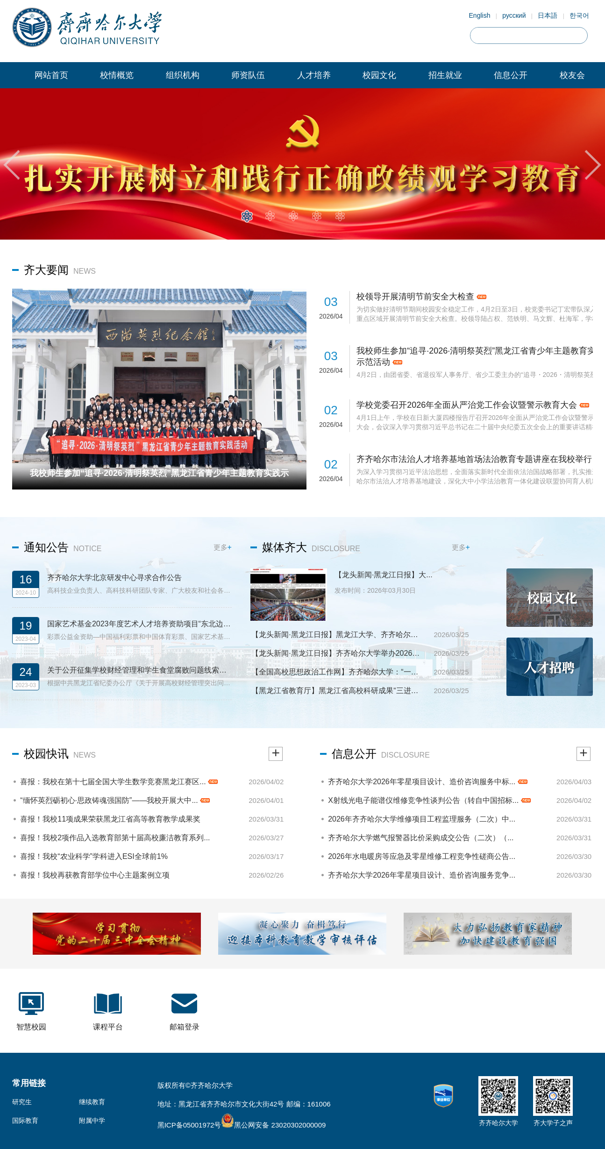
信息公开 (510, 75)
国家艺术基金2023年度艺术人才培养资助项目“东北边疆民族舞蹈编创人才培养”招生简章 (139, 624)
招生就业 (445, 75)
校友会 (572, 75)
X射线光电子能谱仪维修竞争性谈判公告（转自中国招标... (429, 800)
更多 (223, 547)
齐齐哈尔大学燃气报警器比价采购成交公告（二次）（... (420, 838)
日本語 (547, 15)
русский (514, 15)
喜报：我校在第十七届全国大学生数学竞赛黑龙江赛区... (119, 782)
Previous (11, 165)
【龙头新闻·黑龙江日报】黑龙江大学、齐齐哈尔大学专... (338, 634)
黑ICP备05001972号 (189, 1125)
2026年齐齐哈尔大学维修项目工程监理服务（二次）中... (421, 819)
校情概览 (117, 75)
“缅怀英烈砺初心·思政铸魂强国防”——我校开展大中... (115, 800)
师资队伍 (248, 75)
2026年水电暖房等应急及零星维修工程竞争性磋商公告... (421, 856)
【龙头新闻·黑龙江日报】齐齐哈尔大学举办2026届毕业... (338, 653)
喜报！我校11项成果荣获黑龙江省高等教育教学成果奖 (110, 819)
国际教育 (25, 1120)
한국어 (579, 15)
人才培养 (314, 75)
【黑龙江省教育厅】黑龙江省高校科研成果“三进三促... (338, 691)
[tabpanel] (302, 164)
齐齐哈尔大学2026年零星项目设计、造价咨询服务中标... (427, 782)
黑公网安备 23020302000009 (273, 1125)
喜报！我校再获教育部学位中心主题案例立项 (95, 875)
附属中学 (92, 1120)
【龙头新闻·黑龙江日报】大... (384, 575)
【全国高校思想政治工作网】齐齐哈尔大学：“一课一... (338, 672)
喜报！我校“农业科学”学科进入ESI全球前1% (94, 856)
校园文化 (379, 75)
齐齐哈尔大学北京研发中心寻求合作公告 (114, 578)
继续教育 (92, 1102)
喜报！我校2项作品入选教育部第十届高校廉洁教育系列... (115, 838)
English (480, 15)
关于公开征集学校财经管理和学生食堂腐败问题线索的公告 (139, 670)
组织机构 (182, 75)
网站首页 (51, 75)
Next (593, 165)
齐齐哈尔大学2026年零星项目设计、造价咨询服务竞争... (421, 875)
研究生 (22, 1102)
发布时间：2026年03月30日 (375, 590)
